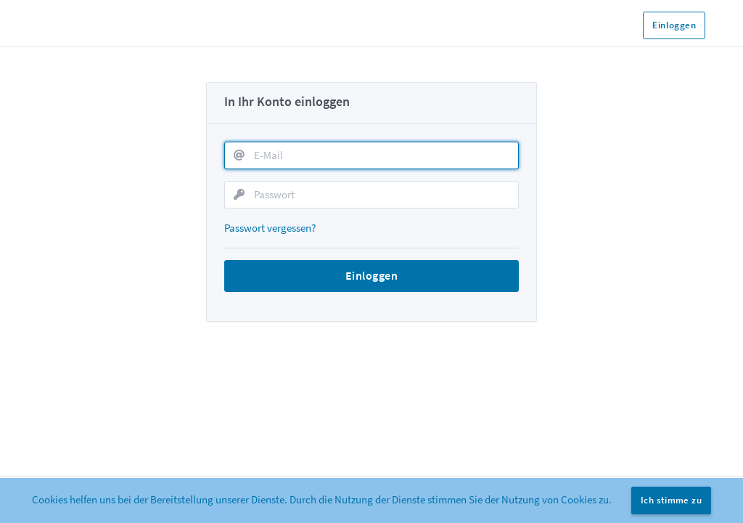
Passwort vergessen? (270, 228)
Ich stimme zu (671, 500)
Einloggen (674, 25)
